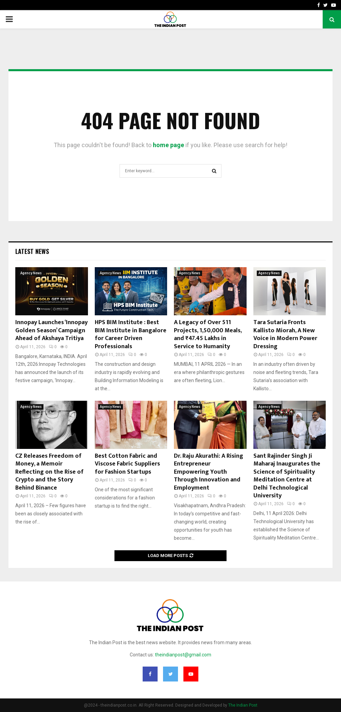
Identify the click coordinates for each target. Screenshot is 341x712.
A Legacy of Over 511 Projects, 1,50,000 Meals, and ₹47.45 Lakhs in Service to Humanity (207, 334)
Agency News (31, 273)
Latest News (32, 251)
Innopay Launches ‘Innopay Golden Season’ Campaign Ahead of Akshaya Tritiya (51, 330)
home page (168, 145)
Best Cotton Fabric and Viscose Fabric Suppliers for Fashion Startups (127, 464)
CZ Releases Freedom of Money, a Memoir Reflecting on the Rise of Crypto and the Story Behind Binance (49, 472)
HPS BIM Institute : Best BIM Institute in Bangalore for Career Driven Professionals (130, 334)
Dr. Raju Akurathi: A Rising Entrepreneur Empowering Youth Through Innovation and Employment (208, 472)
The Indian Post (242, 705)
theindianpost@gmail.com (183, 654)
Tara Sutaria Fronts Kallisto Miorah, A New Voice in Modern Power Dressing (285, 334)
